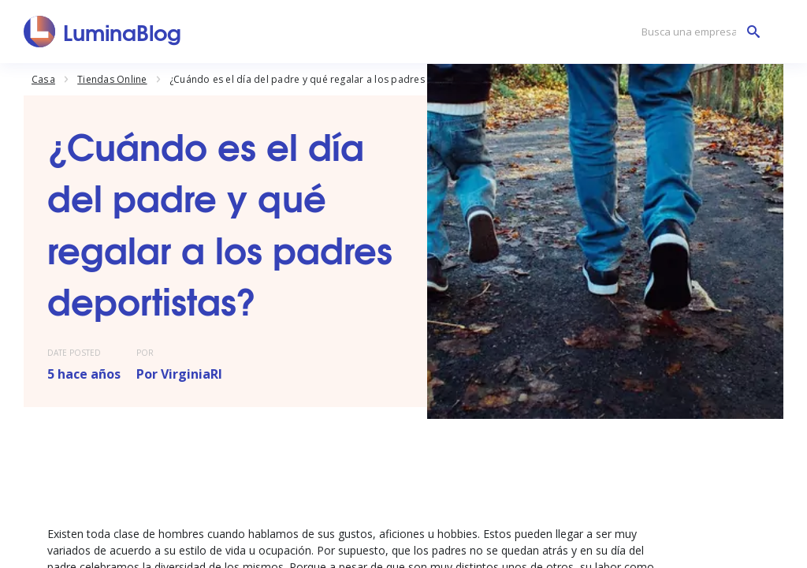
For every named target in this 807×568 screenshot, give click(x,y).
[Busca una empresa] (697, 32)
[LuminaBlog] (103, 31)
